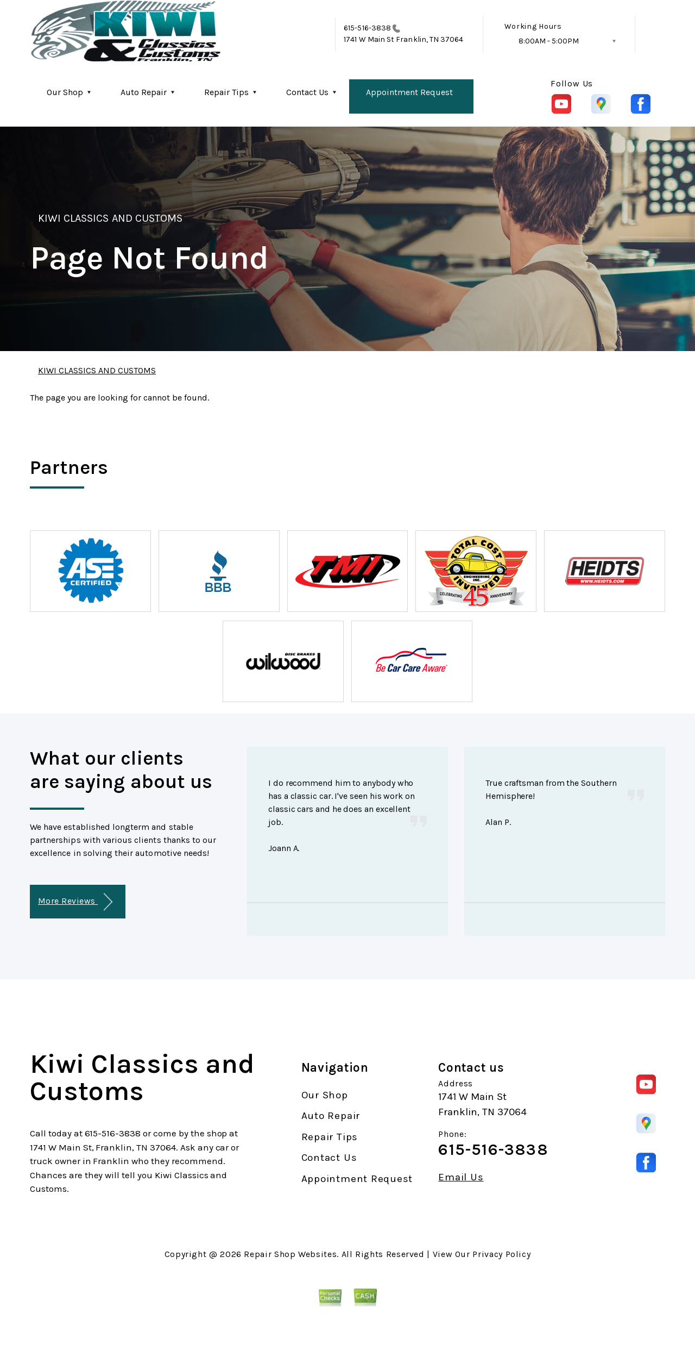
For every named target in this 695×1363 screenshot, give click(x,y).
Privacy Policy (501, 1254)
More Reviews (75, 902)
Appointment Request (409, 92)
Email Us (460, 1177)
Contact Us (307, 92)
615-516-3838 (367, 28)
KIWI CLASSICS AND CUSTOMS (110, 218)
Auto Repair (144, 92)
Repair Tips (226, 92)
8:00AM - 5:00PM (549, 41)
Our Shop (65, 92)
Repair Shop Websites (290, 1254)
